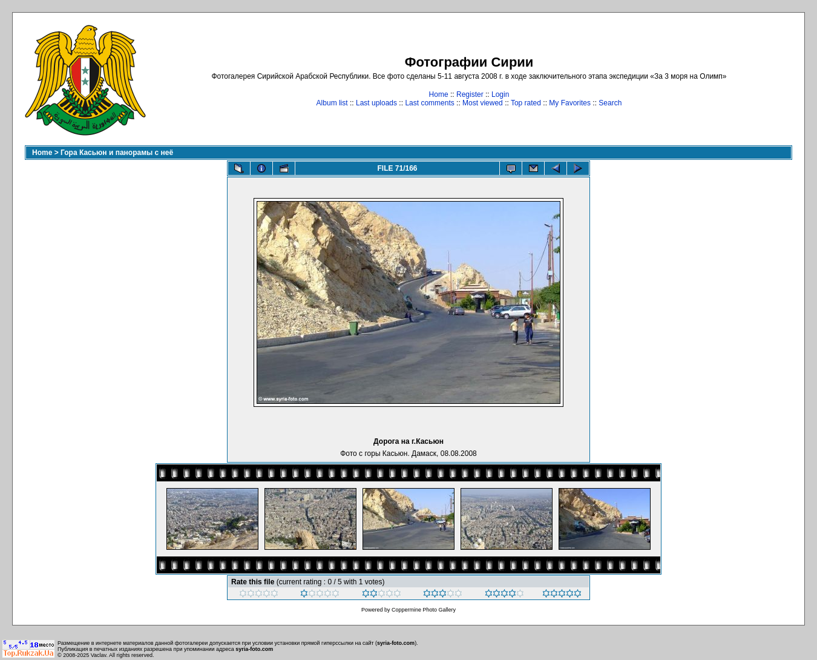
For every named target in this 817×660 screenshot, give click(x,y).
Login (500, 94)
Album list (332, 103)
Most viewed (482, 103)
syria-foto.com (396, 643)
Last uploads (376, 103)
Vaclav (99, 655)
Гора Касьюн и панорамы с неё (117, 152)
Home (438, 94)
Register (470, 94)
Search (610, 103)
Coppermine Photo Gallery (424, 610)
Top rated (526, 103)
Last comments (429, 103)
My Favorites (570, 103)
